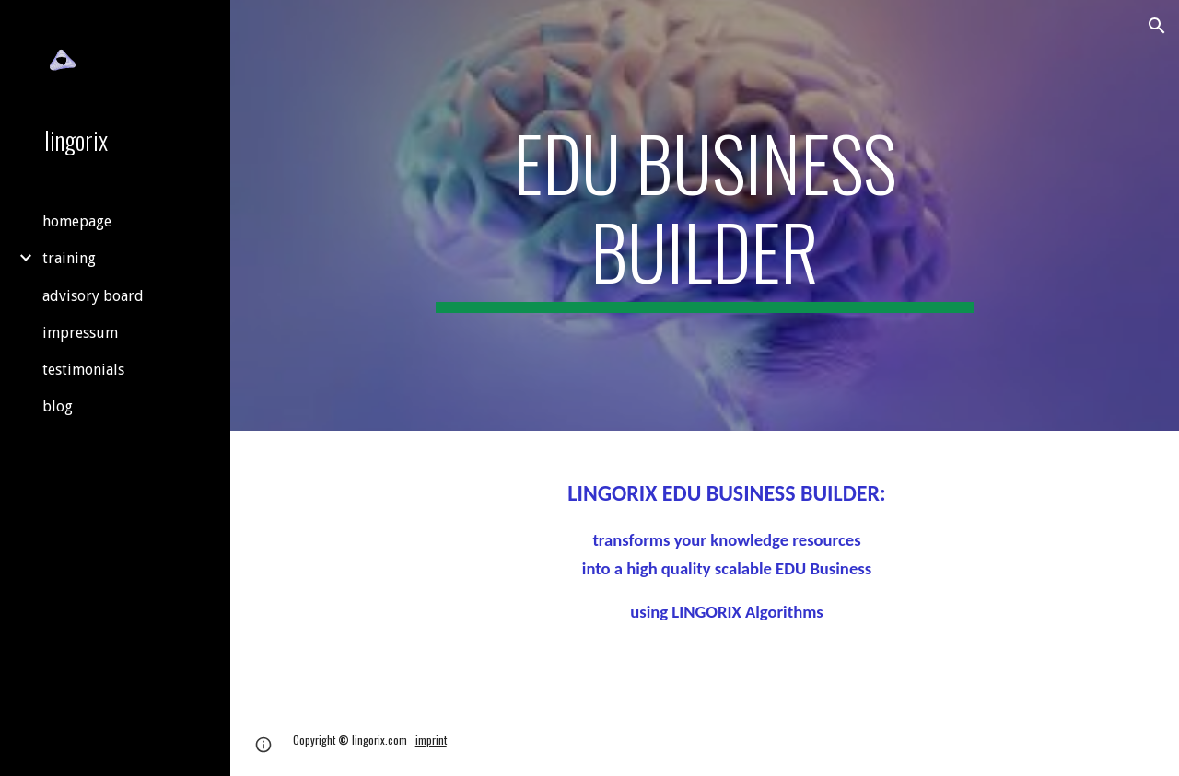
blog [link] (57, 406)
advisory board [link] (93, 296)
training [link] (69, 258)
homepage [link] (76, 221)
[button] (1157, 26)
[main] (704, 215)
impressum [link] (80, 333)
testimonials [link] (83, 369)
